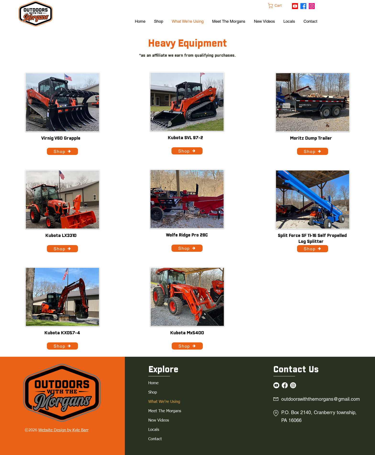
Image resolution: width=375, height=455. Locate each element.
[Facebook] (303, 6)
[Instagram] (312, 6)
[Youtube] (295, 6)
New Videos (158, 420)
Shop (152, 392)
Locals (153, 430)
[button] (277, 5)
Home (153, 383)
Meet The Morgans (164, 411)
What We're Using (164, 402)
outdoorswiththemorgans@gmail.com (320, 399)
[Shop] (62, 151)
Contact (155, 439)
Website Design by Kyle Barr (63, 430)
